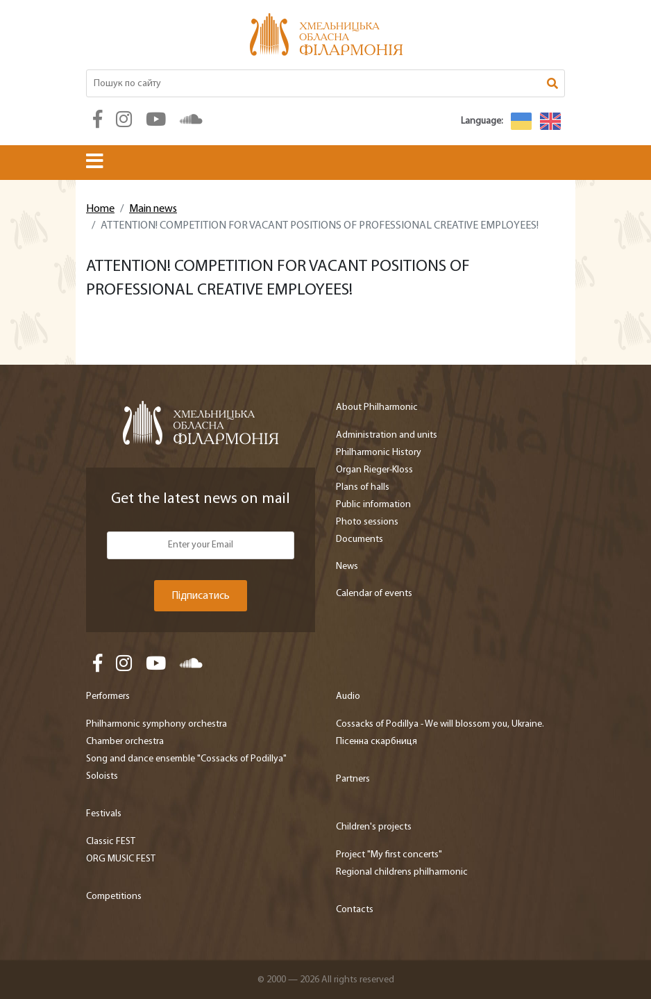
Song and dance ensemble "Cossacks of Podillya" (186, 759)
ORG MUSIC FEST (120, 859)
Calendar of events (374, 593)
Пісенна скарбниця (376, 741)
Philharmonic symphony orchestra (156, 724)
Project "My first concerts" (389, 855)
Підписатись (200, 596)
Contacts (354, 910)
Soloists (102, 776)
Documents (359, 539)
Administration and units (386, 435)
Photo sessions (367, 522)
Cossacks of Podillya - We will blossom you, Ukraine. (440, 724)
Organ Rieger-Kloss (374, 470)
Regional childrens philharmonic (402, 872)
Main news (153, 209)
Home (100, 209)
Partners (353, 779)
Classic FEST (110, 841)
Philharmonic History (378, 452)
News (347, 566)
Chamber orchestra (125, 741)
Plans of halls (362, 487)
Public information (373, 505)
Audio (348, 696)
